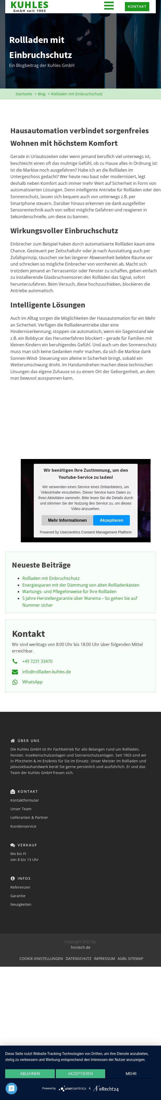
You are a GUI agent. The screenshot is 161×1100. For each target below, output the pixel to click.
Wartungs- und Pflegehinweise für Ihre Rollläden (69, 591)
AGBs (122, 958)
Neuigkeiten (20, 904)
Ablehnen (30, 1073)
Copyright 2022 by (80, 941)
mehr (131, 1073)
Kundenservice (23, 826)
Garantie (17, 895)
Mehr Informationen (67, 520)
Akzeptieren (111, 520)
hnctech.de (80, 947)
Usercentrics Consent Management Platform (95, 532)
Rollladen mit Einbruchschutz (51, 578)
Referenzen (20, 887)
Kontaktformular (24, 800)
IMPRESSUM (104, 958)
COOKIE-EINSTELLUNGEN (41, 958)
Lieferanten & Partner (29, 817)
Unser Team (20, 808)
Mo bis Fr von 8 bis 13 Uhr (24, 856)
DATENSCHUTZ (78, 958)
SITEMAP (135, 958)
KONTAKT (137, 6)
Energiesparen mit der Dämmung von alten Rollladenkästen (80, 585)
